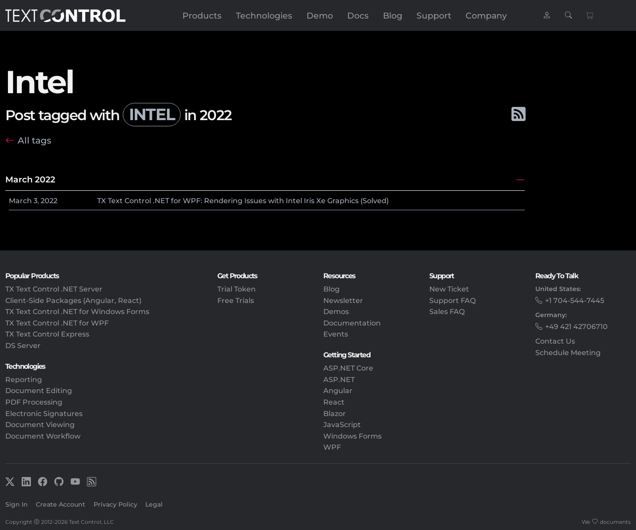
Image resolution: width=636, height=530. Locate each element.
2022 (49, 201)
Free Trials (235, 300)
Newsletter (343, 300)
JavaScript (342, 424)
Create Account (60, 504)
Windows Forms (352, 436)
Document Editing (38, 390)
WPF (332, 447)
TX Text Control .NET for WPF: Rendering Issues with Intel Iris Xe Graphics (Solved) (243, 201)
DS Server (23, 345)
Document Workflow (42, 436)
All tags (34, 140)
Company (486, 15)
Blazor (334, 413)
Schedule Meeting (568, 352)
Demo (320, 15)
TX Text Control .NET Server (53, 289)
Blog (392, 15)
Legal (154, 504)
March (20, 201)
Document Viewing (40, 424)
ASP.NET (339, 379)
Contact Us (555, 341)
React (333, 402)
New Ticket (449, 289)
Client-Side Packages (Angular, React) (73, 300)
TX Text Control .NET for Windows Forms (77, 311)
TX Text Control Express (47, 334)
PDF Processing (33, 402)
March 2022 (30, 179)
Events (335, 334)
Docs (358, 15)
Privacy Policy (115, 504)
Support (433, 15)
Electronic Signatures (44, 413)
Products (202, 15)
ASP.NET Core (348, 368)
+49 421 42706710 (576, 326)
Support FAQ (452, 300)
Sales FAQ (447, 311)
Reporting (23, 379)
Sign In (16, 504)
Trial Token (236, 289)
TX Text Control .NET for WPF (57, 323)
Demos (336, 311)
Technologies (264, 15)
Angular (337, 390)
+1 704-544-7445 (574, 300)
